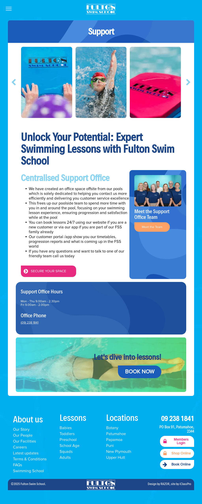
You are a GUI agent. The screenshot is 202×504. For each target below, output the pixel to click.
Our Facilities (24, 441)
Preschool (68, 440)
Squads (66, 452)
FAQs (17, 465)
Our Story (21, 429)
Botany (112, 428)
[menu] (9, 9)
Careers (20, 447)
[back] (13, 82)
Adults (65, 458)
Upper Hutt (115, 458)
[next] (188, 82)
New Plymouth (118, 452)
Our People (23, 435)
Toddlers (67, 434)
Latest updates (25, 453)
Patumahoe (116, 434)
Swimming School (29, 471)
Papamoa (114, 440)
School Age (69, 446)
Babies (66, 428)
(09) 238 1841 (29, 322)
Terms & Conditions (30, 459)
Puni (110, 446)
